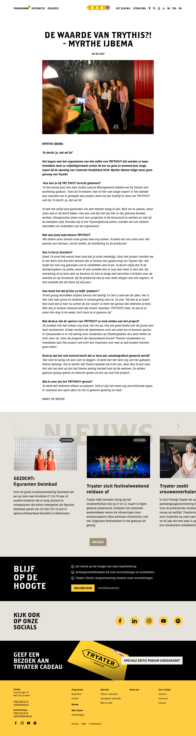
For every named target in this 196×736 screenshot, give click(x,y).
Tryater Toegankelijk (149, 8)
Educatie (53, 8)
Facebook (15, 723)
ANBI (83, 724)
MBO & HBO (106, 703)
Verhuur (162, 703)
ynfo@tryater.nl (21, 704)
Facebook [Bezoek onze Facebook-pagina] (120, 620)
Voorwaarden (108, 588)
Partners (162, 694)
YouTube (28, 723)
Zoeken (154, 8)
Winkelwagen (78, 715)
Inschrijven (83, 588)
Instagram (22, 723)
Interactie (38, 8)
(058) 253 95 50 (21, 713)
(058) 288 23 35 (21, 701)
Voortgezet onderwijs (111, 698)
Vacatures (163, 698)
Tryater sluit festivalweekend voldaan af (117, 488)
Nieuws (75, 704)
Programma (21, 8)
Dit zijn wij (123, 8)
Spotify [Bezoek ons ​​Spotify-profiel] (178, 620)
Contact (163, 8)
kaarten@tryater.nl (23, 716)
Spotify (35, 723)
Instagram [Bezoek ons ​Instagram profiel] (149, 620)
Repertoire (77, 694)
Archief (98, 542)
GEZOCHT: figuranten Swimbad (35, 481)
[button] (15, 425)
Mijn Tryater (159, 8)
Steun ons (139, 8)
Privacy (75, 724)
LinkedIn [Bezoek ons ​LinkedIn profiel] (134, 620)
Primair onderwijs (109, 694)
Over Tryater (164, 689)
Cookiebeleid (95, 724)
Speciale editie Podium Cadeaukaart (152, 660)
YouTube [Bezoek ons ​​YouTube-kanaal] (163, 620)
